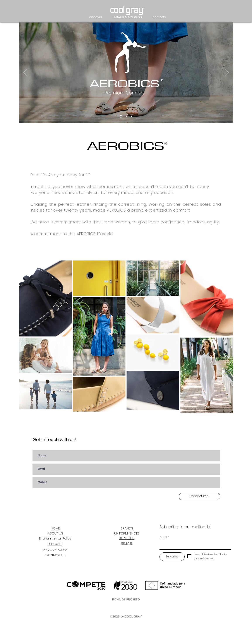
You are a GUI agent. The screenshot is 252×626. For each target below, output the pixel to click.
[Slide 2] (126, 116)
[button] (95, 17)
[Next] (227, 73)
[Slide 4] (121, 116)
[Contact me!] (199, 496)
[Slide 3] (131, 116)
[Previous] (25, 73)
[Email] (193, 545)
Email (164, 537)
